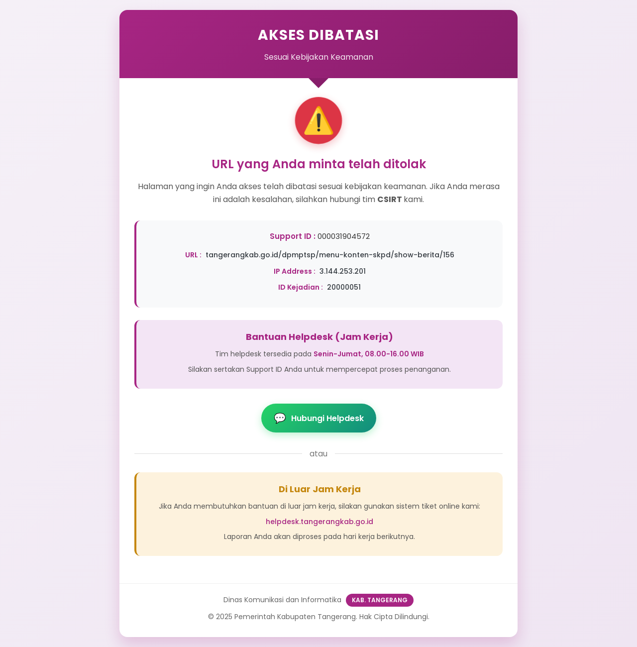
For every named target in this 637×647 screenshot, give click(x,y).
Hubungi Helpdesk (319, 418)
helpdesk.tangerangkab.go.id (319, 522)
